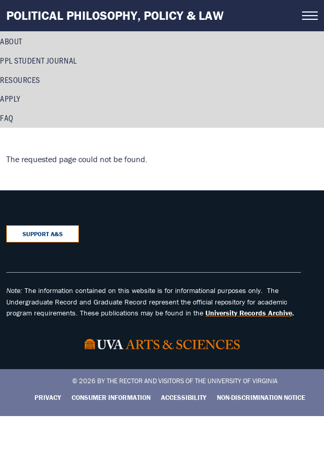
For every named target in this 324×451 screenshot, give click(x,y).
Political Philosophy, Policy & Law (115, 15)
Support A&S (42, 234)
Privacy (47, 397)
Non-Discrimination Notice (261, 397)
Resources (20, 79)
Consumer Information (111, 397)
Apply (10, 98)
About (11, 40)
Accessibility (183, 397)
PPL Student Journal (38, 60)
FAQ (7, 117)
